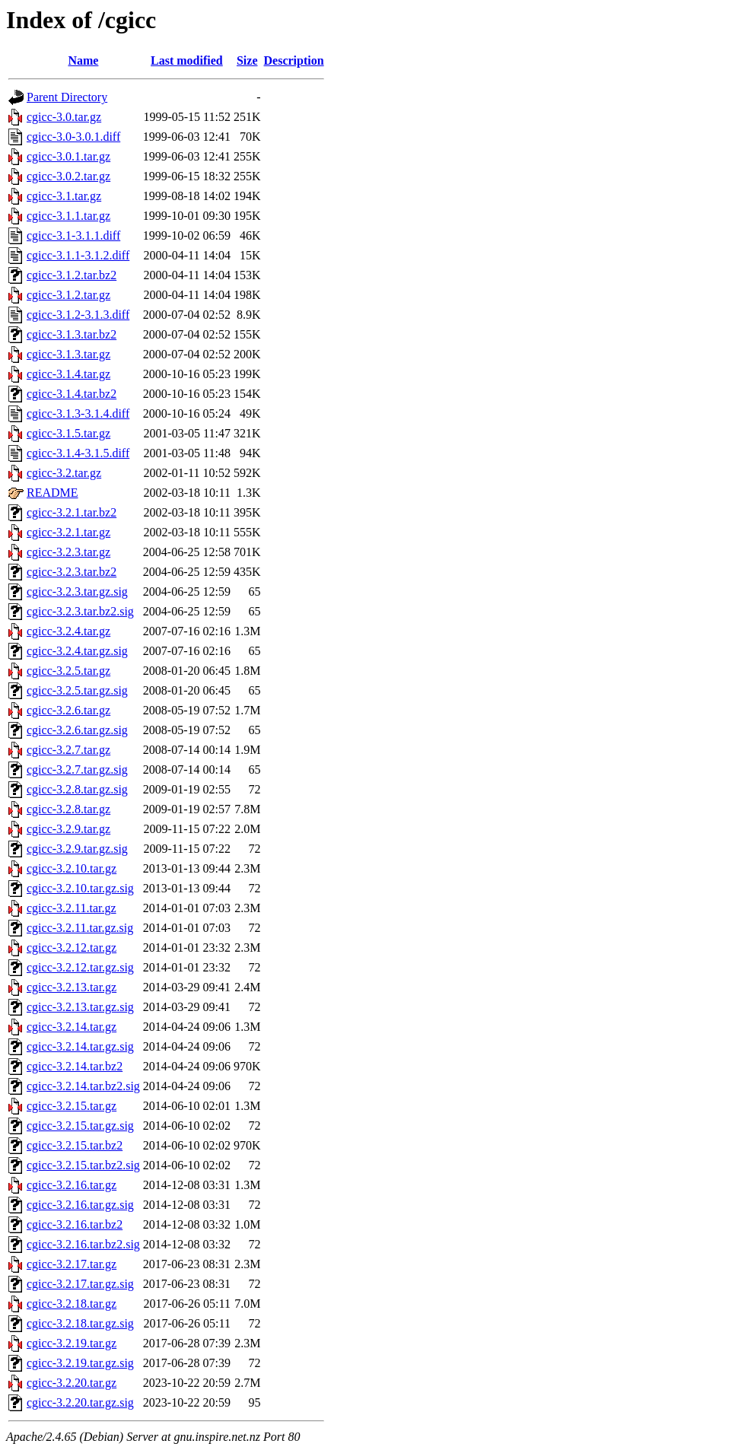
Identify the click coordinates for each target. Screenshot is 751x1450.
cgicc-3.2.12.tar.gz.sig (80, 967)
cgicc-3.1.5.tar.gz (68, 433)
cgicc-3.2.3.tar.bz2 (71, 571)
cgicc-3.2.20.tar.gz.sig (80, 1402)
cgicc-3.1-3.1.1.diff (73, 235)
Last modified (187, 60)
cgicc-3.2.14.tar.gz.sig (80, 1046)
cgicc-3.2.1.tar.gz (68, 532)
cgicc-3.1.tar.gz (64, 195)
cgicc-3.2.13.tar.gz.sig (80, 1006)
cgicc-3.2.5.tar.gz (68, 670)
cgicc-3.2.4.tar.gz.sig (77, 650)
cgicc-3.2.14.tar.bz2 (75, 1066)
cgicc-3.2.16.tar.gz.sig (80, 1204)
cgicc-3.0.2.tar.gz (68, 176)
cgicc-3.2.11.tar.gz (71, 907)
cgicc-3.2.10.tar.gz (71, 868)
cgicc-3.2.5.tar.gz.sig (77, 690)
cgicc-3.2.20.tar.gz (71, 1382)
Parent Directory (67, 97)
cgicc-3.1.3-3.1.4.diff (78, 413)
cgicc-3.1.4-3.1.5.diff (78, 453)
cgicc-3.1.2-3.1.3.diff (78, 314)
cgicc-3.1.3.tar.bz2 (71, 334)
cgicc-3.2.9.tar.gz (68, 828)
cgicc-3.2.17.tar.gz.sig (80, 1283)
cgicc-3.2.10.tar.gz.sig (80, 888)
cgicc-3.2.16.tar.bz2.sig (83, 1244)
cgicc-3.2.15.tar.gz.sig (80, 1125)
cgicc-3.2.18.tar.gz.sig (80, 1323)
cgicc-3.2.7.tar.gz (68, 749)
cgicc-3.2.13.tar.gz (71, 987)
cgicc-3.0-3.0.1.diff (73, 136)
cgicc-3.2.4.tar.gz (68, 631)
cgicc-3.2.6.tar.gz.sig (77, 729)
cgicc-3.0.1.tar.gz (68, 156)
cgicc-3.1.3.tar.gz (68, 354)
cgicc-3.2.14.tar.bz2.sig (83, 1086)
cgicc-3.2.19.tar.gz (71, 1343)
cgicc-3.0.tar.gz (64, 116)
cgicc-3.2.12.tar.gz (71, 947)
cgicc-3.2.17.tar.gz (71, 1264)
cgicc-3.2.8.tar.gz (68, 809)
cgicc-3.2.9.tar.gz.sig (77, 848)
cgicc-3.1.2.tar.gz (68, 294)
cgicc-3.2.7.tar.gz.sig (77, 769)
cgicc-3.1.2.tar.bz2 (71, 275)
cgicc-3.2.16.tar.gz (71, 1184)
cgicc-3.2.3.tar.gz (68, 551)
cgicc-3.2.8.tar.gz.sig (77, 789)
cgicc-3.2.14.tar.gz (71, 1026)
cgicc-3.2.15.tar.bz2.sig (83, 1165)
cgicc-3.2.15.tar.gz (71, 1105)
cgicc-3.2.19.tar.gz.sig (80, 1362)
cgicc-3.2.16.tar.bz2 (75, 1224)
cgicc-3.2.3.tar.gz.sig (77, 591)
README (52, 492)
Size (247, 60)
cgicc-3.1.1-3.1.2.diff (78, 255)
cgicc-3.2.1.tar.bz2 (71, 512)
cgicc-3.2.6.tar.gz (68, 710)
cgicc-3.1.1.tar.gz (68, 215)
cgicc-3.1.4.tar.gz (68, 373)
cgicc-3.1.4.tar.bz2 (71, 393)
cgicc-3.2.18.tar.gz (71, 1303)
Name (83, 60)
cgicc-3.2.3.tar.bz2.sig (80, 611)
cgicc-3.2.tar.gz (64, 472)
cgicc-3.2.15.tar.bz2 (75, 1145)
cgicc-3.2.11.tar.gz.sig (80, 927)
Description (294, 60)
